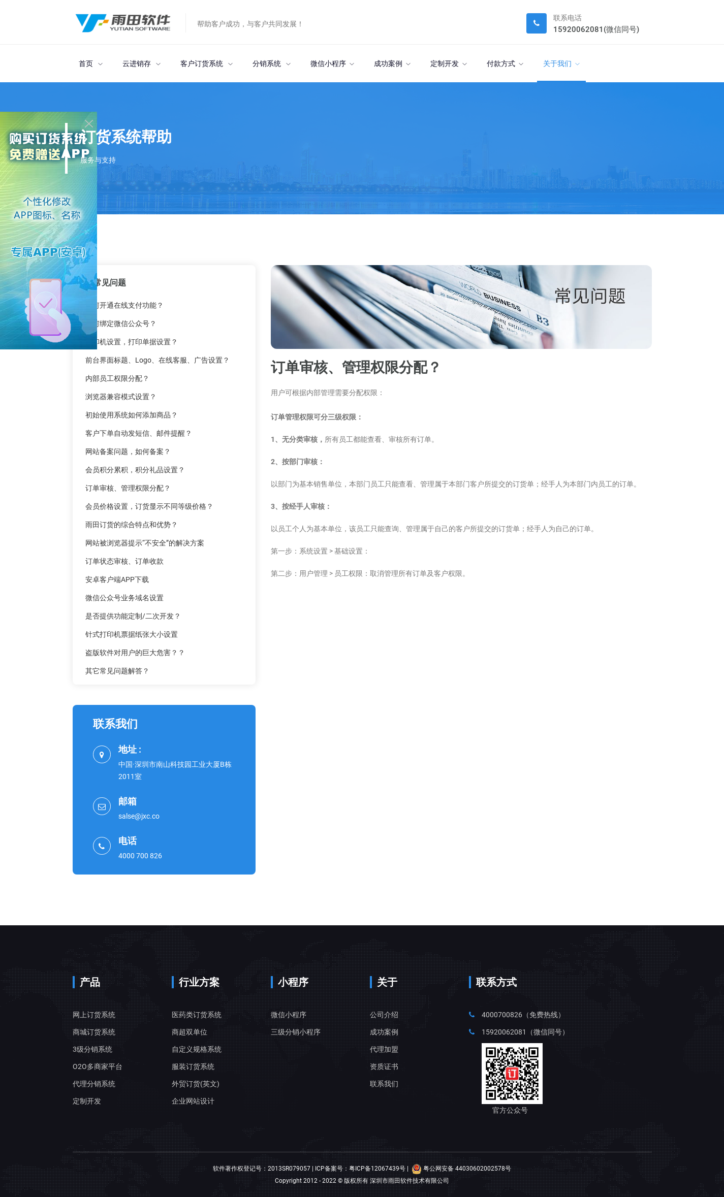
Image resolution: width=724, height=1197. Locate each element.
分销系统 (272, 63)
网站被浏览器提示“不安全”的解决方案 (144, 543)
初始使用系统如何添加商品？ (131, 415)
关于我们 (561, 63)
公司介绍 (384, 1015)
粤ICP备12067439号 (377, 1168)
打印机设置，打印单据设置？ (131, 342)
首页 (91, 63)
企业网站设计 (193, 1101)
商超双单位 (189, 1032)
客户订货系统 (206, 63)
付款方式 (505, 63)
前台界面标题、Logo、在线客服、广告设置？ (157, 360)
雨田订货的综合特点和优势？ (131, 525)
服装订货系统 (193, 1066)
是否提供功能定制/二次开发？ (133, 616)
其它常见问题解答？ (117, 671)
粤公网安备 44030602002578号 (461, 1168)
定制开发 (448, 63)
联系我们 (384, 1084)
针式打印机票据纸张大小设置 (131, 634)
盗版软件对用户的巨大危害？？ (135, 653)
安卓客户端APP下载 (117, 579)
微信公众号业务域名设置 (124, 598)
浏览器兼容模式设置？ (120, 397)
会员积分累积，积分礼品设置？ (135, 470)
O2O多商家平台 (97, 1066)
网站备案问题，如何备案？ (128, 451)
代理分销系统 (94, 1084)
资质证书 (384, 1066)
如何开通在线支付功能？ (124, 305)
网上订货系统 (94, 1015)
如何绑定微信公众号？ (120, 323)
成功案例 (392, 63)
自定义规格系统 (197, 1049)
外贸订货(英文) (195, 1084)
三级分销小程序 (296, 1032)
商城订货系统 (94, 1032)
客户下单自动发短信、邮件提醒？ (138, 433)
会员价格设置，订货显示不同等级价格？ (149, 506)
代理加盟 (384, 1049)
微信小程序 (332, 63)
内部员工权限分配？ (117, 378)
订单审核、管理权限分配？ (128, 488)
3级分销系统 (92, 1049)
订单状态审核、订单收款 (124, 561)
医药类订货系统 (197, 1015)
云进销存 (141, 63)
